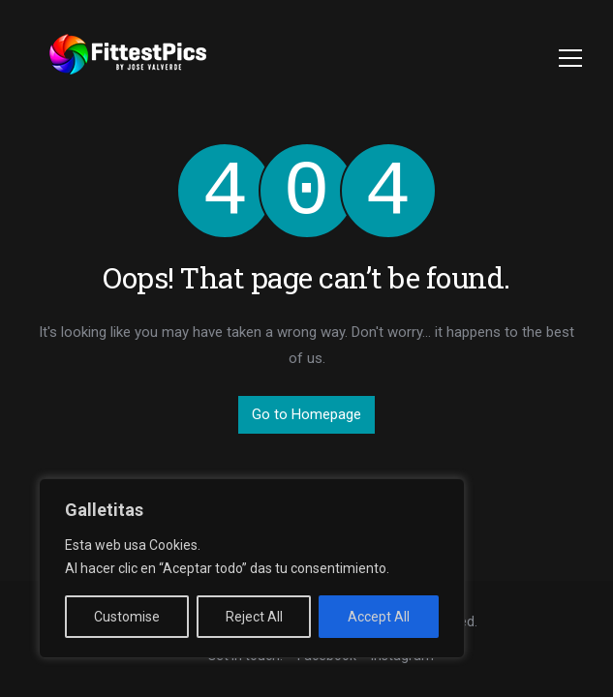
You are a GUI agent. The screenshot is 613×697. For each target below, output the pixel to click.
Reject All (254, 616)
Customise (127, 616)
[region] (252, 568)
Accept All (379, 616)
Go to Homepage (306, 414)
